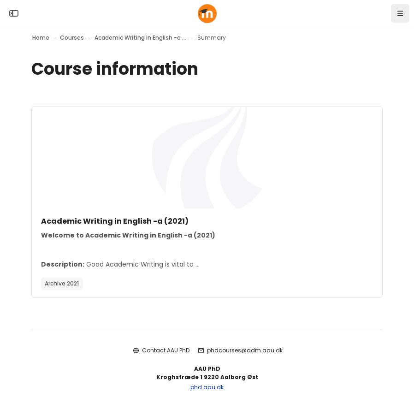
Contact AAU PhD (165, 350)
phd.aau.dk (207, 387)
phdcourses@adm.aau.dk (245, 350)
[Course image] (207, 157)
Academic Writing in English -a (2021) (115, 221)
